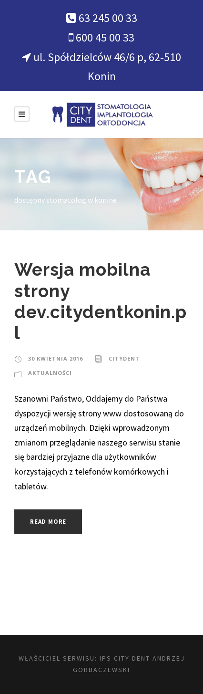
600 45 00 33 (105, 37)
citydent (124, 358)
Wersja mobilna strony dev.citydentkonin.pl (100, 301)
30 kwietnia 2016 (55, 358)
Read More (48, 522)
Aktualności (50, 372)
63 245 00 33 (108, 17)
